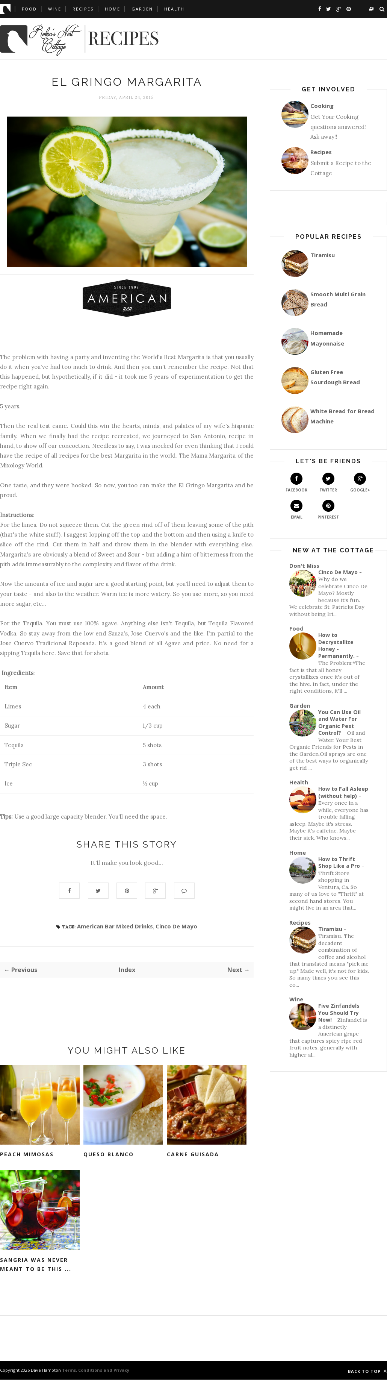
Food (29, 9)
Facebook (296, 483)
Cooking (322, 105)
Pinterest (328, 510)
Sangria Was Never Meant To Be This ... (35, 1265)
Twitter (328, 483)
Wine (54, 9)
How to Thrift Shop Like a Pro (339, 862)
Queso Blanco (108, 1154)
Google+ (360, 483)
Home (112, 9)
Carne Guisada (193, 1154)
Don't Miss (304, 565)
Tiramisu (322, 255)
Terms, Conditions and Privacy (95, 1370)
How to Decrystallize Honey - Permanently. (336, 645)
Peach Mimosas (27, 1154)
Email (296, 510)
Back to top (367, 1371)
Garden (142, 9)
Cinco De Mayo (176, 926)
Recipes (83, 9)
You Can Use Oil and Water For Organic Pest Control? (339, 722)
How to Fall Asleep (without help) (343, 792)
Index (127, 970)
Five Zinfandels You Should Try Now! (339, 1012)
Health (174, 9)
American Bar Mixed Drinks (115, 926)
